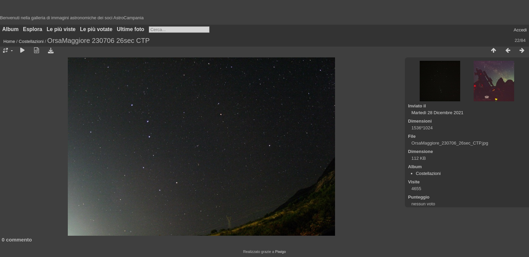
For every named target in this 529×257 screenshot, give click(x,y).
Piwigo (280, 252)
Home (9, 41)
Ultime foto (130, 29)
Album (10, 29)
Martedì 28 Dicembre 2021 (438, 112)
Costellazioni (31, 41)
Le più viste (61, 29)
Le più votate (96, 29)
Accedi (520, 29)
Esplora (32, 29)
